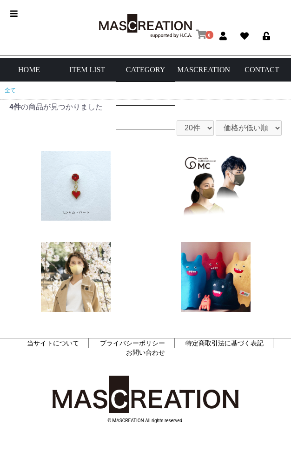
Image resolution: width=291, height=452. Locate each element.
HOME (29, 70)
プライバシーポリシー (132, 343)
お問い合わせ (145, 352)
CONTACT (262, 70)
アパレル (145, 93)
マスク (145, 117)
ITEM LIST (87, 70)
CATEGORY (145, 70)
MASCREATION (203, 70)
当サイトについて (53, 343)
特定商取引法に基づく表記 (224, 343)
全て (10, 90)
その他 (145, 141)
